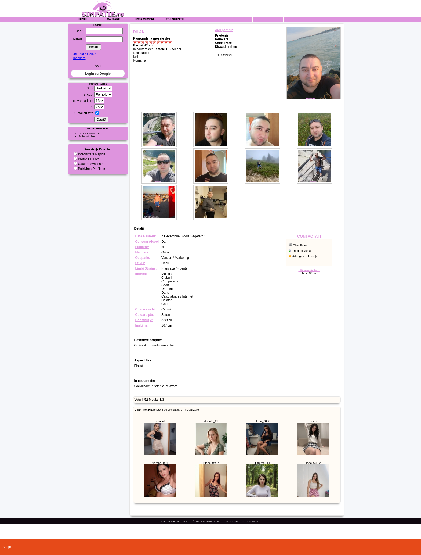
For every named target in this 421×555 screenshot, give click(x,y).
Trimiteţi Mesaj (301, 250)
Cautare (113, 19)
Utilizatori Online (87, 133)
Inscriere (79, 58)
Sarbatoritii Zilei (87, 136)
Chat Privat (300, 245)
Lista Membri (144, 19)
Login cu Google (98, 74)
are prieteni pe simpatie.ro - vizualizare (167, 409)
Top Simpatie (175, 19)
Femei (82, 19)
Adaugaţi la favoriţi (304, 256)
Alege (7, 547)
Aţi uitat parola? (84, 54)
